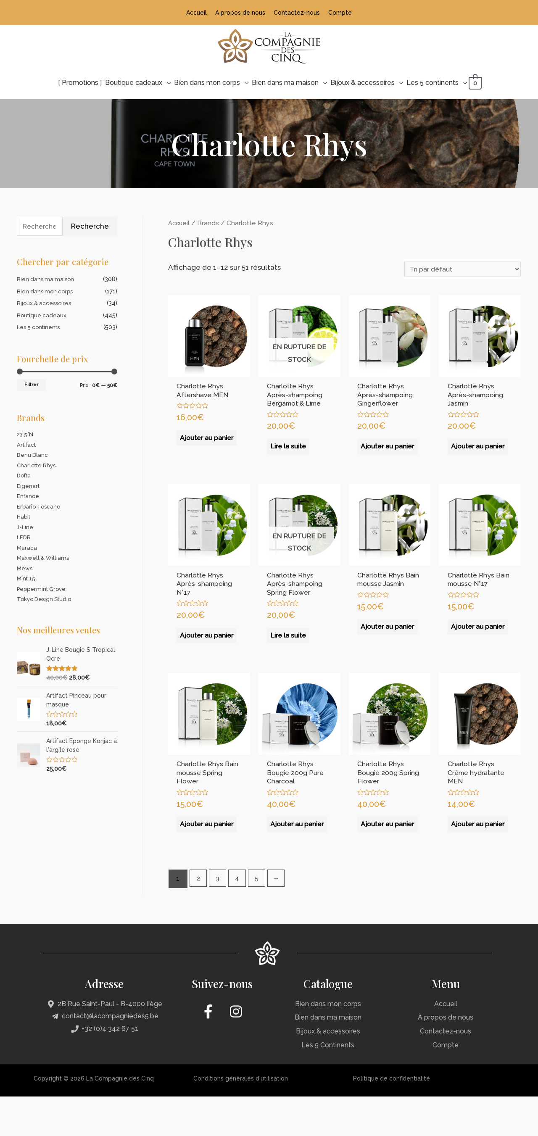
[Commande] (457, 268)
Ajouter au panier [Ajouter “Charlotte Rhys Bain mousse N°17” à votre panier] (469, 647)
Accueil (179, 222)
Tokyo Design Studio (46, 599)
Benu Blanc (32, 455)
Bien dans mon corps (46, 291)
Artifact (27, 445)
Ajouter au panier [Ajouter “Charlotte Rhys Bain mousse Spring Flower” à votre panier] (198, 859)
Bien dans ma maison (46, 279)
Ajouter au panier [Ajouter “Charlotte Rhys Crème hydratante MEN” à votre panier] (469, 859)
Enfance (28, 496)
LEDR (24, 537)
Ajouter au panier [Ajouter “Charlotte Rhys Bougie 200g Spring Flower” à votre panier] (378, 859)
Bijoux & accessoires (45, 303)
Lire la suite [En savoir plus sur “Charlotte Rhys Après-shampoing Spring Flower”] (289, 652)
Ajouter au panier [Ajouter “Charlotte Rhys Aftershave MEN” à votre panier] (198, 445)
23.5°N (25, 434)
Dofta (25, 475)
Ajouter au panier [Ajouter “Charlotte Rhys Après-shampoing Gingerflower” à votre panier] (378, 455)
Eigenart (28, 486)
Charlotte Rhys (38, 465)
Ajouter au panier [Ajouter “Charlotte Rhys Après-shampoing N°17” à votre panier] (198, 657)
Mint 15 (27, 578)
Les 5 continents (40, 327)
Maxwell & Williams (44, 558)
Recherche (90, 225)
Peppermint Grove (43, 589)
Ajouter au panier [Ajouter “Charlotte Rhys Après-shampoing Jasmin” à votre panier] (469, 455)
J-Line (25, 527)
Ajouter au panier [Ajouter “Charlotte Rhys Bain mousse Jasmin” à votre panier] (378, 657)
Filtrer (31, 385)
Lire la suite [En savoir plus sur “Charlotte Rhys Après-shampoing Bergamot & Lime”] (289, 450)
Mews (25, 568)
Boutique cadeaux (42, 315)
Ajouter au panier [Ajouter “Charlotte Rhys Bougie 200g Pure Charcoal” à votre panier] (288, 859)
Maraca (27, 548)
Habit (24, 517)
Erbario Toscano (39, 506)
